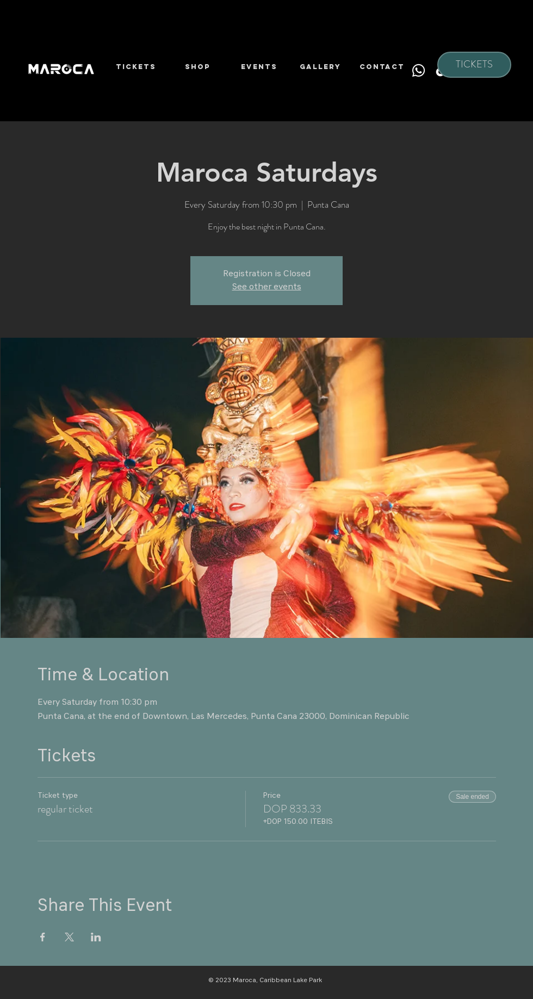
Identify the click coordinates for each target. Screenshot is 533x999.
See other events (266, 287)
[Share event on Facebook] (43, 937)
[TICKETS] (474, 65)
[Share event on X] (69, 937)
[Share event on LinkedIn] (96, 937)
